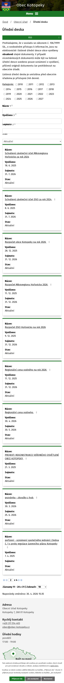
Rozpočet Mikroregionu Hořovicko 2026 (28, 284)
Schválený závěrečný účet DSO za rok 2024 (30, 199)
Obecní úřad (21, 22)
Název (6, 106)
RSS (44, 37)
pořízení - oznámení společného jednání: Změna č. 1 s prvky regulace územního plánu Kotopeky (32, 544)
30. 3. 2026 (10, 506)
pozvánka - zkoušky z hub (21, 497)
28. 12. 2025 (11, 250)
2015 (19, 89)
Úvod (5, 22)
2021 (30, 94)
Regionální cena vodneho (21, 412)
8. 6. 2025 (10, 208)
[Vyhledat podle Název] (32, 110)
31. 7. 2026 (10, 174)
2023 (51, 94)
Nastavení (48, 679)
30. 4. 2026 (10, 421)
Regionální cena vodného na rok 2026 (28, 369)
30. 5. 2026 (10, 429)
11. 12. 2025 (11, 293)
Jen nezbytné (33, 679)
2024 (8, 98)
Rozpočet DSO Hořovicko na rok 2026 (25, 327)
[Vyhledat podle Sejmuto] (32, 131)
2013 (52, 84)
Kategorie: (8, 84)
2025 (19, 98)
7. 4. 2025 (10, 556)
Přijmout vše (17, 679)
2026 (30, 98)
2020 (19, 94)
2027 (40, 98)
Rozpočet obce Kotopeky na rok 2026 (28, 242)
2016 (29, 89)
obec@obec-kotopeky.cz (16, 627)
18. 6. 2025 (10, 165)
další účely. (54, 666)
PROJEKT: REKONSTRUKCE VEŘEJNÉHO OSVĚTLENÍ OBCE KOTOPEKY (32, 457)
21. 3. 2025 (10, 467)
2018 (51, 89)
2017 (40, 89)
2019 (8, 94)
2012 (41, 84)
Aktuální (9, 182)
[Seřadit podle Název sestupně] (12, 105)
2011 (31, 84)
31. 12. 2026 (11, 259)
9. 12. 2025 (10, 335)
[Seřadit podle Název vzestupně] (12, 104)
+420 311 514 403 (11, 623)
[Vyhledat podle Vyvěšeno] (32, 121)
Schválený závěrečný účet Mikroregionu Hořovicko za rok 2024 (26, 155)
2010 (20, 84)
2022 (40, 94)
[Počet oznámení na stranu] (42, 587)
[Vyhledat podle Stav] (32, 141)
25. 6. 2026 (10, 515)
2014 (8, 89)
